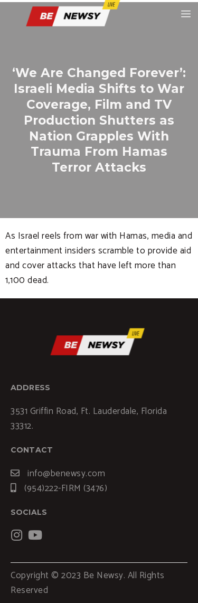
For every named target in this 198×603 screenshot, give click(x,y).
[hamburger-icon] (186, 14)
